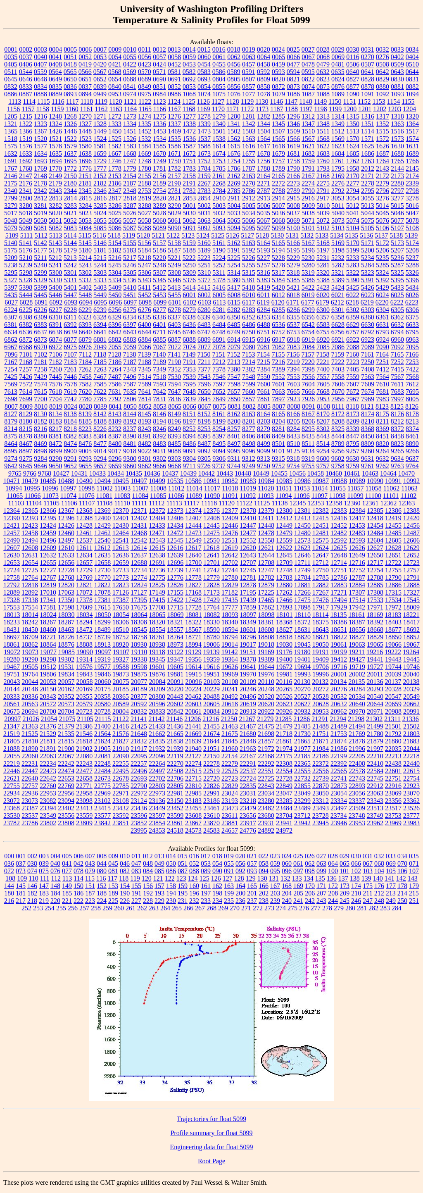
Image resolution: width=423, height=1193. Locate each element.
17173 (211, 592)
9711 (189, 465)
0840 (114, 86)
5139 (411, 235)
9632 (382, 458)
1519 (25, 138)
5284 (367, 265)
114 (78, 878)
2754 (159, 190)
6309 (40, 317)
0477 (293, 64)
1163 (115, 108)
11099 (355, 495)
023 (275, 856)
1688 (397, 153)
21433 (157, 726)
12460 (66, 532)
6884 (144, 339)
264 (165, 908)
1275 (159, 116)
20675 (11, 711)
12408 (211, 517)
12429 (102, 525)
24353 (157, 830)
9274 (10, 458)
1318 (397, 116)
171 (321, 885)
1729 (100, 160)
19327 (120, 659)
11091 (230, 495)
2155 (144, 175)
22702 (157, 778)
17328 (11, 599)
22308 (284, 763)
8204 (278, 421)
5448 (85, 294)
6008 (233, 294)
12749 (302, 570)
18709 (29, 637)
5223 (204, 257)
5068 (278, 220)
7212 (219, 361)
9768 (44, 473)
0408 (55, 64)
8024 (70, 406)
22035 (393, 748)
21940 (193, 748)
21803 (411, 733)
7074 (189, 346)
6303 (367, 309)
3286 (114, 205)
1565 (278, 138)
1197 (305, 108)
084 (148, 870)
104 (379, 870)
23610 (211, 815)
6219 (367, 302)
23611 (229, 815)
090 (217, 870)
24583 (211, 830)
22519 (211, 770)
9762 (382, 465)
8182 (40, 421)
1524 (100, 138)
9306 (219, 458)
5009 (308, 205)
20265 (284, 689)
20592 (139, 703)
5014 (382, 205)
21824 (102, 741)
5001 (189, 205)
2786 (248, 190)
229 (159, 900)
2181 (85, 183)
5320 (323, 272)
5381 (248, 279)
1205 (10, 116)
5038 (308, 213)
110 (33, 878)
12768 (66, 577)
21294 (338, 718)
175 (368, 885)
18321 (175, 622)
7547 (233, 376)
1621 (308, 146)
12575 (320, 540)
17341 (48, 599)
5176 (25, 250)
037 (21, 863)
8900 (70, 451)
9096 (248, 451)
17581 (48, 607)
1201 (364, 108)
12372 (157, 510)
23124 (139, 800)
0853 (189, 86)
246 (356, 900)
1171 (232, 108)
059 (275, 863)
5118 (114, 235)
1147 (291, 101)
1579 (70, 146)
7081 (263, 346)
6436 (189, 324)
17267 (320, 592)
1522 (70, 138)
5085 (100, 227)
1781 (159, 168)
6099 (159, 302)
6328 (100, 317)
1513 (352, 131)
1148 (305, 101)
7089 (367, 346)
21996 (357, 748)
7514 (144, 376)
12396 (66, 517)
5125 (217, 235)
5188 (189, 250)
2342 (40, 190)
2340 (10, 190)
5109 (12, 235)
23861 (175, 822)
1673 (204, 153)
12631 (29, 555)
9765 (14, 473)
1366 (25, 131)
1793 (323, 168)
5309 (189, 272)
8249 (174, 428)
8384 (100, 436)
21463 (229, 726)
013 (159, 856)
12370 (120, 510)
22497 (157, 770)
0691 (174, 79)
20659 (393, 703)
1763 (367, 160)
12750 (320, 570)
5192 (248, 250)
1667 (114, 153)
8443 (323, 436)
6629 (352, 324)
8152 (204, 413)
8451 (382, 436)
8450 (367, 436)
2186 (114, 183)
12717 (375, 562)
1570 (352, 138)
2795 (367, 190)
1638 (85, 153)
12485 (393, 532)
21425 (139, 726)
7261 (70, 369)
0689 (144, 79)
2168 (323, 175)
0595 (308, 71)
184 (55, 893)
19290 (29, 659)
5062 (189, 220)
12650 (375, 555)
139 (366, 878)
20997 (12, 718)
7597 (219, 384)
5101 (308, 227)
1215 (25, 116)
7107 (70, 354)
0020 (263, 49)
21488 (320, 726)
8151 (189, 413)
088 (194, 870)
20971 (375, 711)
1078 (263, 94)
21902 (84, 748)
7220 (308, 361)
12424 (48, 525)
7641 (144, 391)
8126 (411, 406)
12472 (175, 532)
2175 (10, 183)
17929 (338, 607)
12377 (229, 510)
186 (78, 893)
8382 (70, 436)
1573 (397, 138)
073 (21, 870)
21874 (338, 741)
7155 (278, 354)
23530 (11, 815)
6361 (382, 317)
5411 (144, 287)
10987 (320, 480)
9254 (323, 451)
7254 (10, 369)
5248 (159, 265)
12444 (193, 525)
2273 (293, 183)
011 (136, 856)
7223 (352, 361)
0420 (100, 64)
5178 (55, 250)
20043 (12, 681)
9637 (412, 458)
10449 (261, 473)
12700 (193, 562)
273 (269, 908)
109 (22, 878)
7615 (40, 391)
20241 (229, 689)
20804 (120, 711)
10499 (157, 480)
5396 (412, 279)
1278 (204, 116)
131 (274, 878)
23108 (120, 800)
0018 (233, 49)
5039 (323, 213)
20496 (248, 696)
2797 (397, 190)
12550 (211, 540)
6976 (85, 346)
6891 (219, 339)
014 (171, 856)
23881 (229, 822)
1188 (291, 108)
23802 (48, 822)
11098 (337, 495)
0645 (10, 79)
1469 (174, 131)
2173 (397, 175)
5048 (10, 220)
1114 (29, 101)
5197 (323, 250)
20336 (29, 696)
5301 (70, 272)
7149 (188, 354)
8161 (219, 413)
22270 (175, 763)
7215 (263, 361)
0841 (129, 86)
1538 (219, 138)
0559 (40, 71)
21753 (338, 733)
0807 (248, 79)
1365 (10, 131)
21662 (157, 733)
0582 (189, 71)
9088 (174, 451)
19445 (411, 659)
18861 (11, 644)
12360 (352, 503)
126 (216, 878)
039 (44, 863)
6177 (307, 302)
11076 (86, 495)
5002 (204, 205)
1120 (115, 101)
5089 (159, 227)
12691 (157, 562)
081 (113, 870)
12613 (120, 547)
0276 (382, 56)
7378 (219, 369)
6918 (293, 339)
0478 (308, 64)
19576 (84, 666)
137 (343, 878)
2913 (263, 198)
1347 (308, 123)
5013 (367, 205)
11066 (32, 495)
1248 (55, 116)
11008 (158, 488)
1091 (367, 94)
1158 (42, 108)
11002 (104, 488)
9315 (278, 458)
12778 (193, 577)
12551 (229, 540)
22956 (66, 793)
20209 (157, 689)
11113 (174, 503)
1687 (382, 153)
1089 (338, 94)
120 (147, 878)
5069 (293, 220)
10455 (279, 473)
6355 (293, 317)
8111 (338, 406)
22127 (193, 756)
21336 (410, 718)
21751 (320, 733)
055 (229, 863)
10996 (50, 488)
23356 (393, 800)
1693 (40, 160)
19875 (139, 674)
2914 (278, 198)
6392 (70, 324)
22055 (11, 756)
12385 (375, 510)
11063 (409, 488)
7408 (367, 369)
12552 (248, 540)
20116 (284, 681)
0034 (412, 49)
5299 (40, 272)
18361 (266, 622)
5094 (233, 227)
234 (217, 900)
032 (379, 856)
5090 (174, 227)
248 (379, 900)
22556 (320, 770)
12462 (102, 532)
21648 (139, 733)
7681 (382, 391)
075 (44, 870)
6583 (323, 324)
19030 (284, 644)
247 (368, 900)
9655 (85, 465)
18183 (393, 614)
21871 (320, 741)
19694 (302, 666)
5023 (85, 213)
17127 (139, 592)
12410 (248, 517)
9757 (323, 465)
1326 (70, 123)
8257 (233, 428)
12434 (175, 525)
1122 (144, 101)
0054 (114, 56)
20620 (266, 703)
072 (9, 870)
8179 (10, 421)
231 (183, 900)
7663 (278, 391)
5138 (396, 235)
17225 (266, 592)
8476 (85, 443)
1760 (323, 160)
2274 (308, 183)
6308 (25, 317)
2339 (412, 183)
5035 (263, 213)
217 (21, 900)
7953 (323, 398)
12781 (248, 577)
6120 (278, 302)
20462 (193, 696)
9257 (352, 451)
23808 (66, 822)
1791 (308, 168)
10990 (375, 480)
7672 (352, 391)
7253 (412, 361)
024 (287, 856)
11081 (104, 495)
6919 (308, 339)
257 (84, 908)
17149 (157, 592)
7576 (55, 384)
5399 (40, 287)
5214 (85, 257)
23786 (29, 822)
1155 (408, 101)
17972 (393, 607)
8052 (145, 406)
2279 (382, 183)
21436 (175, 726)
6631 (382, 324)
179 (414, 885)
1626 (382, 146)
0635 (338, 71)
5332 (85, 279)
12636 (120, 555)
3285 (100, 205)
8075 (219, 406)
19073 (30, 651)
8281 (278, 428)
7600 (263, 384)
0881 (397, 86)
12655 (48, 562)
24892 (266, 830)
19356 (193, 659)
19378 (248, 659)
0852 (174, 86)
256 (73, 908)
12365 (29, 510)
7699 (25, 398)
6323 (85, 317)
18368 (284, 622)
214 (402, 893)
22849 (284, 785)
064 (333, 863)
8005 (412, 398)
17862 (266, 607)
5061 (174, 220)
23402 (66, 808)
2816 (100, 198)
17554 (29, 607)
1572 (382, 138)
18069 (175, 614)
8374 (412, 428)
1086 (293, 94)
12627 (375, 547)
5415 (204, 287)
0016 (219, 49)
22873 (338, 785)
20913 (248, 711)
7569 (10, 384)
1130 (261, 101)
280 (350, 908)
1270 (85, 116)
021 (252, 856)
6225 (25, 309)
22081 (102, 756)
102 (356, 870)
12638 (157, 555)
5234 (367, 257)
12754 (375, 570)
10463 (370, 473)
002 (32, 856)
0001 (10, 49)
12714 (338, 562)
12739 (175, 570)
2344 (70, 190)
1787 (248, 168)
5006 (263, 205)
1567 (308, 138)
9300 (129, 458)
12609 (48, 547)
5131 (292, 235)
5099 (278, 227)
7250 (367, 361)
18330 (211, 622)
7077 (204, 346)
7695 (412, 391)
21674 (211, 733)
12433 (157, 525)
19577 (102, 666)
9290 (55, 458)
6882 (114, 339)
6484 (219, 324)
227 (136, 900)
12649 (357, 555)
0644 (412, 71)
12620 (248, 547)
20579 (84, 703)
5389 (338, 279)
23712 (302, 815)
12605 (393, 540)
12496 (48, 540)
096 (287, 870)
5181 (100, 250)
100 (333, 870)
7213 (233, 361)
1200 (349, 108)
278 (327, 908)
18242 (29, 622)
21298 (356, 718)
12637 (139, 555)
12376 (211, 510)
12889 (11, 592)
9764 (412, 465)
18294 (84, 622)
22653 (66, 778)
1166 (159, 108)
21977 (302, 748)
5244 (100, 265)
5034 (248, 213)
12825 (157, 584)
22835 (248, 785)
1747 (129, 160)
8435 (308, 436)
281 (362, 908)
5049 (25, 220)
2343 (55, 190)
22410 (375, 763)
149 (67, 885)
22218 (411, 756)
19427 (357, 659)
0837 (85, 86)
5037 (293, 213)
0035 (10, 56)
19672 (284, 666)
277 (316, 908)
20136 (374, 681)
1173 (262, 108)
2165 (278, 175)
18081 (193, 614)
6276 (144, 309)
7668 (323, 391)
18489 (102, 629)
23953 (357, 822)
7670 (338, 391)
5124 (202, 235)
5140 (10, 242)
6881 (100, 339)
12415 (320, 517)
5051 (55, 220)
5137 (381, 235)
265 (177, 908)
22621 (11, 778)
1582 (114, 146)
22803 (157, 785)
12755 (393, 570)
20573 (66, 703)
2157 (174, 175)
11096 (301, 495)
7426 (25, 376)
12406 (175, 517)
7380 (233, 369)
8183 (55, 421)
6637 (40, 332)
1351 (367, 123)
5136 (366, 235)
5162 (233, 242)
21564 (102, 733)
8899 (55, 451)
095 (275, 870)
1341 (233, 123)
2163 (248, 175)
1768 (25, 168)
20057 (66, 681)
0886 (10, 94)
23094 (66, 800)
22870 (320, 785)
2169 (338, 175)
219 (44, 900)
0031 (367, 49)
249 (391, 900)
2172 (382, 175)
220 (55, 900)
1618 (278, 146)
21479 (284, 726)
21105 (85, 718)
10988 (338, 480)
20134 (338, 681)
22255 (120, 763)
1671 (174, 153)
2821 (174, 198)
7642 (159, 391)
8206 (308, 421)
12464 (120, 532)
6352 (248, 317)
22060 (29, 756)
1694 (55, 160)
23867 (193, 822)
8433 (293, 436)
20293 (375, 689)
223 (90, 900)
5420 (278, 287)
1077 (248, 94)
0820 (278, 79)
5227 (263, 257)
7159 (337, 354)
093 (252, 870)
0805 (233, 79)
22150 (211, 756)
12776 (175, 577)
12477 (248, 532)
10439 (188, 473)
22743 (357, 778)
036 (9, 863)
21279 (265, 718)
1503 (248, 131)
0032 (382, 49)
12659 (120, 562)
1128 (232, 101)
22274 (193, 763)
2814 (70, 198)
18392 (375, 622)
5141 (25, 242)
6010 (248, 294)
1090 (352, 94)
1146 (276, 101)
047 (136, 863)
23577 (102, 815)
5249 (174, 265)
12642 (229, 555)
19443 (393, 659)
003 (44, 856)
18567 (193, 629)
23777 (411, 815)
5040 (338, 213)
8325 (338, 428)
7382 (248, 369)
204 (287, 893)
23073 (29, 800)
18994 (193, 644)
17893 (284, 607)
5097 (263, 227)
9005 (85, 451)
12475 (211, 532)
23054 (338, 793)
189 (113, 893)
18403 (393, 622)
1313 (323, 116)
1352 (382, 123)
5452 (144, 294)
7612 (412, 384)
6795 (412, 332)
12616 (175, 547)
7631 (114, 391)
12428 (84, 525)
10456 (297, 473)
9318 (293, 458)
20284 (357, 689)
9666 (159, 465)
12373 (175, 510)
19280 (11, 659)
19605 (175, 666)
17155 (175, 592)
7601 (278, 384)
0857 (248, 86)
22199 (338, 756)
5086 (114, 227)
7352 (174, 369)
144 (9, 885)
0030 (352, 49)
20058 (84, 681)
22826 (211, 785)
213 (391, 893)
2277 (352, 183)
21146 (174, 718)
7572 (25, 384)
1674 (219, 153)
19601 (157, 666)
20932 (302, 711)
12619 (229, 547)
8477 (100, 443)
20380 (157, 696)
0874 (308, 86)
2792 (338, 190)
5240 (40, 265)
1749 (159, 160)
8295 (308, 428)
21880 (393, 741)
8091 (308, 406)
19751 (11, 674)
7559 (352, 376)
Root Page (211, 1160)
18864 (48, 644)
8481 (129, 443)
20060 (103, 681)
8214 (10, 428)
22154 (229, 756)
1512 (338, 131)
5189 (204, 250)
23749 (375, 815)
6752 (278, 332)
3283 (70, 205)
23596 (139, 815)
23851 (120, 822)
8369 (382, 428)
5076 (382, 220)
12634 (84, 555)
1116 (58, 101)
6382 (25, 324)
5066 (248, 220)
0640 (352, 71)
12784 (302, 577)
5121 (158, 235)
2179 (55, 183)
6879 (85, 339)
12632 (48, 555)
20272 (320, 689)
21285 (283, 718)
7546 (219, 376)
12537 (84, 540)
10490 (84, 480)
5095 (248, 227)
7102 (41, 354)
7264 (114, 369)
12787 (357, 577)
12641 (211, 555)
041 (67, 863)
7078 (219, 346)
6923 (367, 339)
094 (264, 870)
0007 (100, 49)
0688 (129, 79)
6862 (10, 339)
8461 (412, 436)
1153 (378, 101)
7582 (85, 384)
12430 (120, 525)
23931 (266, 822)
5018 (25, 213)
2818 (129, 198)
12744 (229, 570)
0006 (85, 49)
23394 (48, 808)
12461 (84, 532)
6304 (382, 309)
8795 (352, 443)
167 (275, 885)
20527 (302, 696)
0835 (55, 86)
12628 (393, 547)
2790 (308, 190)
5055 (100, 220)
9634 (397, 458)
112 (55, 878)
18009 (411, 607)
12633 (66, 555)
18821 (320, 637)
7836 (174, 398)
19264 (411, 651)
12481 (320, 532)
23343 (375, 800)
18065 (157, 614)
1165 (144, 108)
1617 (263, 146)
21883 (411, 741)
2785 (233, 190)
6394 (100, 324)
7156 (292, 354)
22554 (284, 770)
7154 (263, 354)
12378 (248, 510)
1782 (174, 168)
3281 (40, 205)
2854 (204, 198)
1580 (85, 146)
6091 (41, 302)
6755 (323, 332)
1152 (364, 101)
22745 (375, 778)
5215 (100, 257)
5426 (367, 287)
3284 (85, 205)
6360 (367, 317)
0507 (367, 64)
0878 (367, 86)
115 (90, 878)
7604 (308, 384)
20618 (229, 703)
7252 (397, 361)
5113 (55, 235)
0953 (114, 94)
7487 (114, 376)
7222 (338, 361)
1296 (293, 116)
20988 (393, 711)
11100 (373, 495)
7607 (352, 384)
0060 (204, 56)
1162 (101, 108)
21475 (266, 726)
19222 (393, 651)
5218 (144, 257)
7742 (70, 398)
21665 (175, 733)
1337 (174, 123)
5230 (308, 257)
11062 (391, 488)
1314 (338, 116)
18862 (29, 644)
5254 (233, 265)
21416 (120, 726)
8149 (174, 413)
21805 (11, 741)
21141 (139, 718)
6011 (263, 294)
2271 (263, 183)
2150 (70, 175)
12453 (357, 525)
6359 (352, 317)
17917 (320, 607)
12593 (357, 540)
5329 (40, 279)
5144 (70, 242)
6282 (233, 309)
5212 (55, 257)
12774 (139, 577)
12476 (229, 532)
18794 (229, 637)
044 (102, 863)
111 (45, 878)
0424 (159, 64)
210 (356, 893)
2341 (25, 190)
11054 (319, 488)
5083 (70, 227)
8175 (382, 413)
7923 (293, 398)
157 (159, 885)
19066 (393, 644)
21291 (319, 718)
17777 (229, 607)
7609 (367, 384)
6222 (397, 302)
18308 (139, 622)
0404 (412, 56)
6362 (397, 317)
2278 (367, 183)
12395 (48, 517)
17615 (102, 607)
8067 (204, 406)
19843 (84, 674)
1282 (263, 116)
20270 (302, 689)
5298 (25, 272)
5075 (367, 220)
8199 (219, 421)
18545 (139, 629)
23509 (357, 808)
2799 (10, 198)
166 (264, 885)
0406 (25, 64)
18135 (338, 614)
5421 (293, 287)
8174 (367, 413)
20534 (357, 696)
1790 (293, 168)
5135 (351, 235)
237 (252, 900)
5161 (219, 242)
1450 (114, 131)
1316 (367, 116)
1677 (248, 153)
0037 (25, 56)
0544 (25, 71)
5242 (70, 265)
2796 (382, 190)
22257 (139, 763)
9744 (233, 465)
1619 (293, 146)
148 (55, 885)
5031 (204, 213)
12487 (411, 532)
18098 (266, 614)
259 (107, 908)
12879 (266, 584)
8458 (397, 436)
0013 (174, 49)
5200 (367, 250)
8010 (41, 406)
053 (206, 863)
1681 (293, 153)
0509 (397, 64)
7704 (55, 398)
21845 (229, 741)
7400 (323, 369)
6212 (337, 302)
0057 (159, 56)
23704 (284, 815)
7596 (204, 384)
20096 (193, 681)
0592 (263, 71)
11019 (248, 488)
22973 (157, 793)
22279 (229, 763)
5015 (397, 205)
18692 (411, 629)
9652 (70, 465)
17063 (66, 592)
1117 (72, 101)
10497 (139, 480)
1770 (55, 168)
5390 (352, 279)
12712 (320, 562)
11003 (122, 488)
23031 (248, 793)
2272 (278, 183)
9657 (100, 465)
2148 (40, 175)
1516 (397, 131)
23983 (411, 822)
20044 (30, 681)
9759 (352, 465)
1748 (144, 160)
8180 (25, 421)
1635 (55, 153)
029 (344, 856)
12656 (66, 562)
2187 (129, 183)
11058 (373, 488)
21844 (211, 741)
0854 (204, 86)
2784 (219, 190)
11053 (302, 488)
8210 (367, 421)
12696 (175, 562)
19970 (248, 674)
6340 (219, 317)
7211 (203, 361)
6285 (278, 309)
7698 (10, 398)
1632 (10, 153)
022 (264, 856)
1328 (100, 123)
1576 (25, 146)
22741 (338, 778)
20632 (338, 703)
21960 (229, 748)
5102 (323, 227)
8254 (219, 428)
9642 (10, 465)
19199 (338, 651)
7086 (338, 346)
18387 (357, 622)
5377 (204, 279)
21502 (411, 726)
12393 (29, 517)
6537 (293, 324)
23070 (411, 793)
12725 (29, 570)
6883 (129, 339)
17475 (302, 599)
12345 (297, 503)
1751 (189, 160)
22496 (139, 770)
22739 (320, 778)
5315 (248, 272)
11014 (194, 488)
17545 (411, 599)
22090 (120, 756)
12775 (157, 577)
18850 (393, 637)
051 (183, 863)
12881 (302, 584)
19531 (66, 666)
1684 (338, 153)
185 (67, 893)
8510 (293, 443)
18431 (11, 629)
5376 (189, 279)
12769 (84, 577)
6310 (55, 317)
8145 (144, 413)
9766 (29, 473)
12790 (393, 577)
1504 (263, 131)
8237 (129, 428)
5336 (129, 279)
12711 (302, 562)
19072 (12, 651)
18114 (320, 614)
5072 (323, 220)
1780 (144, 168)
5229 (293, 257)
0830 (397, 79)
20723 (84, 711)
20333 (11, 696)
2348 (129, 190)
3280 (25, 205)
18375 (320, 622)
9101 (278, 451)
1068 (189, 94)
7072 (174, 346)
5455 (174, 294)
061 (298, 863)
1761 (338, 160)
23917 (248, 822)
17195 (248, 592)
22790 (139, 785)
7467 (100, 376)
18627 (284, 629)
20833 (157, 711)
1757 (278, 160)
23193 (229, 800)
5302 (85, 272)
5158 (174, 242)
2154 (129, 175)
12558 (266, 540)
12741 (193, 570)
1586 (174, 146)
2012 (367, 168)
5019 (40, 213)
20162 (66, 689)
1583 (129, 146)
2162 (233, 175)
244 (333, 900)
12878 (248, 584)
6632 (397, 324)
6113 (219, 302)
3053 (338, 198)
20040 (411, 674)
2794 (352, 190)
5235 (382, 257)
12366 (48, 510)
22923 (411, 785)
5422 (308, 287)
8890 (412, 443)
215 (414, 893)
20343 (48, 696)
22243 (84, 763)
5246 (129, 265)
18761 (157, 637)
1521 (55, 138)
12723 (411, 562)
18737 (84, 637)
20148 (29, 689)
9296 (114, 458)
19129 (193, 651)
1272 (114, 116)
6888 (189, 339)
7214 (248, 361)
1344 (263, 123)
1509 (293, 131)
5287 (397, 265)
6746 (189, 332)
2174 (412, 175)
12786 (338, 577)
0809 (263, 79)
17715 (175, 607)
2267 (204, 183)
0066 (293, 56)
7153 (248, 354)
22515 (193, 770)
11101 (391, 495)
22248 (102, 763)
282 (373, 908)
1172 (247, 108)
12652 (411, 555)
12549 (193, 540)
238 (264, 900)
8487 (204, 443)
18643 (320, 629)
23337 (357, 800)
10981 (211, 480)
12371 (139, 510)
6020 (323, 294)
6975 (70, 346)
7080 (248, 346)
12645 (284, 555)
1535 (174, 138)
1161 (86, 108)
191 (136, 893)
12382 (320, 510)
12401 (120, 517)
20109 (248, 681)
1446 (70, 131)
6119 (263, 302)
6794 (397, 332)
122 (170, 878)
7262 (85, 369)
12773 (120, 577)
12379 (266, 510)
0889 (55, 94)
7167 (10, 361)
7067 (159, 346)
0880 (382, 86)
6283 (248, 309)
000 (9, 856)
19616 (211, 666)
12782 (266, 577)
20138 (411, 681)
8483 (159, 443)
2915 (293, 198)
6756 (338, 332)
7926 (308, 398)
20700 (48, 711)
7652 (219, 391)
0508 (382, 64)
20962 (338, 711)
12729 (84, 570)
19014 (229, 644)
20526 (284, 696)
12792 (11, 584)
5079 (10, 227)
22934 (11, 793)
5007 (278, 205)
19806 (48, 674)
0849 (144, 86)
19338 (139, 659)
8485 (174, 443)
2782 (189, 190)
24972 (284, 830)
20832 (139, 711)
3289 (159, 205)
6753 (293, 332)
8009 (26, 406)
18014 (30, 614)
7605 (323, 384)
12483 (357, 532)
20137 (393, 681)
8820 (382, 443)
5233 (352, 257)
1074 (204, 94)
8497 (233, 443)
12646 (302, 555)
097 (298, 870)
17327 (411, 592)
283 (385, 908)
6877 (70, 339)
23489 (302, 808)
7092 (397, 346)
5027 (144, 213)
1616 (248, 146)
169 (298, 885)
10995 (32, 488)
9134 (308, 451)
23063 (375, 793)
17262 (284, 592)
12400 (102, 517)
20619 (248, 703)
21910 (120, 748)
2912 (248, 198)
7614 (25, 391)
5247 (144, 265)
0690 (159, 79)
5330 (55, 279)
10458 (315, 473)
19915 (193, 674)
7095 (412, 346)
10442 (206, 473)
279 (339, 908)
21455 (211, 726)
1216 (40, 116)
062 (310, 863)
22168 (266, 756)
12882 (320, 584)
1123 (159, 101)
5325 (397, 272)
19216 (374, 651)
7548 (248, 376)
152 (102, 885)
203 (275, 893)
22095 (139, 756)
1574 (412, 138)
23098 (84, 800)
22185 (302, 756)
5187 (174, 250)
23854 (157, 822)
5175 (10, 250)
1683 (323, 153)
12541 (120, 540)
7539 (189, 376)
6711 (159, 332)
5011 (337, 205)
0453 (189, 64)
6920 (323, 339)
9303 (174, 458)
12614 (139, 547)
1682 (308, 153)
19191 (320, 651)
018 (217, 856)
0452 (174, 64)
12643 (248, 555)
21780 (375, 733)
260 (119, 908)
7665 (293, 391)
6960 (397, 339)
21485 (302, 726)
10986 (302, 480)
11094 (284, 495)
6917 (278, 339)
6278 (174, 309)
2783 (204, 190)
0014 (189, 49)
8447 (352, 436)
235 (229, 900)
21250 (229, 718)
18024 (48, 614)
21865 (302, 741)
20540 (375, 696)
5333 (100, 279)
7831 (159, 398)
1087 (308, 94)
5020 (55, 213)
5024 (100, 213)
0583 (204, 71)
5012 (352, 205)
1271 (100, 116)
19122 (175, 651)
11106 (69, 503)
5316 (263, 272)
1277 (189, 116)
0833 (25, 86)
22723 (229, 778)
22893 (357, 785)
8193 (144, 421)
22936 (29, 793)
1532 (144, 138)
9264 (382, 451)
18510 (120, 629)
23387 (29, 808)
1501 (219, 131)
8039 (100, 406)
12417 (357, 517)
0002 (25, 49)
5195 (293, 250)
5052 (70, 220)
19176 (284, 651)
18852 (411, 637)
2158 (189, 175)
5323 (367, 272)
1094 (412, 94)
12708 (266, 562)
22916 (393, 785)
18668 (375, 629)
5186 (159, 250)
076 (55, 870)
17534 (393, 599)
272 (258, 908)
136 (332, 878)
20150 (48, 689)
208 (333, 893)
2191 (189, 183)
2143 (382, 168)
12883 (338, 584)
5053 (85, 220)
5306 (144, 272)
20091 (175, 681)
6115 (234, 302)
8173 (352, 413)
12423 (29, 525)
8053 (159, 406)
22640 (29, 778)
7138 (129, 354)
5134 (336, 235)
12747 (266, 570)
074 (32, 870)
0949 (100, 94)
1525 (114, 138)
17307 (357, 592)
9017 (114, 451)
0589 (233, 71)
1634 (40, 153)
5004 (233, 205)
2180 (70, 183)
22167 (248, 756)
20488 (211, 696)
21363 (29, 726)
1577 (40, 146)
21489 (338, 726)
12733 (120, 570)
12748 (284, 570)
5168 (323, 242)
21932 (157, 748)
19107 (121, 651)
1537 (204, 138)
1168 (189, 108)
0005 (70, 49)
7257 (25, 369)
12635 (102, 555)
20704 (66, 711)
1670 (159, 153)
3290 (174, 205)
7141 (174, 354)
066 (356, 863)
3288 (144, 205)
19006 (211, 644)
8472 (55, 443)
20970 (357, 711)
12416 (338, 517)
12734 (139, 570)
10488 (66, 480)
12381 (302, 510)
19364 (229, 659)
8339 (352, 428)
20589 (120, 703)
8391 (144, 436)
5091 (189, 227)
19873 (120, 674)
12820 (66, 584)
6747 (204, 332)
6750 (248, 332)
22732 (302, 778)
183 (44, 893)
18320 (157, 622)
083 (136, 870)
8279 (263, 428)
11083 (122, 495)
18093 (230, 614)
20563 (29, 703)
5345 (159, 279)
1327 (85, 123)
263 (154, 908)
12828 (211, 584)
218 (32, 900)
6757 (352, 332)
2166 (293, 175)
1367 (40, 131)
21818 (84, 741)
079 (90, 870)
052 (194, 863)
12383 (338, 510)
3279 (10, 205)
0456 (233, 64)
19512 (48, 666)
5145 (85, 242)
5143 (55, 242)
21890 (29, 748)
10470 (406, 473)
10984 (266, 480)
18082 (212, 614)
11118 (209, 503)
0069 (338, 56)
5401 (70, 287)
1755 (248, 160)
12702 (229, 562)
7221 (323, 361)
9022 (144, 451)
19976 (266, 674)
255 (61, 908)
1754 (233, 160)
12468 (139, 532)
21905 (102, 748)
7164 (382, 354)
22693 (139, 778)
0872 (278, 86)
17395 (139, 599)
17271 (338, 592)
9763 (397, 465)
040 (55, 863)
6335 (144, 317)
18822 (338, 637)
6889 (204, 339)
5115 (84, 235)
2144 (397, 168)
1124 (174, 101)
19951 (211, 674)
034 (402, 856)
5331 (70, 279)
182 (32, 893)
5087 (129, 227)
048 (148, 863)
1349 (338, 123)
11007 (140, 488)
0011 (144, 49)
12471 (157, 532)
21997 (375, 748)
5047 (412, 213)
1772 (70, 168)
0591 (248, 71)
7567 (397, 376)
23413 (84, 808)
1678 (263, 153)
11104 (34, 503)
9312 (248, 458)
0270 (367, 56)
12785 (320, 577)
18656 (357, 629)
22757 (29, 785)
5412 (159, 287)
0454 (204, 64)
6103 (204, 302)
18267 (48, 622)
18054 (121, 614)
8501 (278, 443)
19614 (193, 666)
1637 (70, 153)
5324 (382, 272)
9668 (174, 465)
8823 (397, 443)
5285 (382, 265)
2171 (367, 175)
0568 (114, 71)
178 (402, 885)
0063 (248, 56)
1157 (27, 108)
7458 (85, 376)
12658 (102, 562)
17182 (229, 592)
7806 (129, 398)
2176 (25, 183)
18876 (66, 644)
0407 (40, 64)
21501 (393, 726)
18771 (193, 637)
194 (171, 893)
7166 (411, 354)
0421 (114, 64)
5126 (232, 235)
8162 (233, 413)
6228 (70, 309)
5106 (382, 227)
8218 (70, 428)
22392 (338, 763)
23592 (120, 815)
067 (368, 863)
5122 (173, 235)
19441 (375, 659)
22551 (266, 770)
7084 (308, 346)
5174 (412, 242)
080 (102, 870)
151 (90, 885)
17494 (338, 599)
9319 (308, 458)
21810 (29, 741)
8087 (278, 406)
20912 (229, 711)
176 (379, 885)
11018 (230, 488)
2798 (412, 190)
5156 (144, 242)
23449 (157, 808)
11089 (194, 495)
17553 (11, 607)
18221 (411, 614)
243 (321, 900)
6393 (85, 324)
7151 (218, 354)
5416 (219, 287)
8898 (40, 451)
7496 (129, 376)
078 (78, 870)
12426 (66, 525)
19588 (120, 666)
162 (217, 885)
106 (402, 870)
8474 (70, 443)
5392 (382, 279)
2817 (114, 198)
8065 (174, 406)
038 (32, 863)
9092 (204, 451)
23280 (266, 800)
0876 (338, 86)
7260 (55, 369)
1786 (233, 168)
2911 (233, 198)
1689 (412, 153)
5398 (25, 287)
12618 (211, 547)
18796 (248, 637)
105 (391, 870)
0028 (323, 49)
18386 (338, 622)
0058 (174, 56)
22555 (302, 770)
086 (171, 870)
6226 (40, 309)
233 (206, 900)
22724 (248, 778)
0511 (10, 71)
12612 (102, 547)
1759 (308, 160)
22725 (266, 778)
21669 (193, 733)
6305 (397, 309)
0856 (233, 86)
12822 (102, 584)
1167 (174, 108)
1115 (43, 101)
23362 (411, 800)
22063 (48, 756)
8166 (293, 413)
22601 (393, 770)
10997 (68, 488)
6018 (293, 294)
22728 (284, 778)
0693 (204, 79)
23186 (211, 800)
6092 (55, 302)
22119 (175, 756)
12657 (84, 562)
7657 (233, 391)
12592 (338, 540)
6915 (248, 339)
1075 (219, 94)
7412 (382, 369)
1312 (308, 116)
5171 (367, 242)
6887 (174, 339)
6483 (204, 324)
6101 (174, 302)
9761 (367, 465)
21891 (48, 748)
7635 (129, 391)
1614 (219, 146)
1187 (276, 108)
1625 (367, 146)
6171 (292, 302)
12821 (84, 584)
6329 (114, 317)
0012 (159, 49)
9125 (293, 451)
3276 (382, 198)
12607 (11, 547)
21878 (357, 741)
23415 (102, 808)
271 (246, 908)
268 (211, 908)
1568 (323, 138)
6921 (338, 339)
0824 (338, 79)
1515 (382, 131)
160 (194, 885)
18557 (175, 629)
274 (281, 908)
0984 (159, 94)
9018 (129, 451)
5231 (323, 257)
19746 (411, 666)
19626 (229, 666)
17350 (66, 599)
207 (321, 893)
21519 (11, 733)
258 (96, 908)
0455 (219, 64)
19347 (175, 659)
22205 (357, 756)
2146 (10, 175)
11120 (227, 503)
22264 (157, 763)
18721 (48, 637)
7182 (55, 361)
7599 (248, 384)
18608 (266, 629)
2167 (308, 175)
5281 (323, 265)
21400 (102, 726)
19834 (66, 674)
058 (264, 863)
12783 (284, 577)
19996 (320, 674)
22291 (248, 763)
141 (389, 878)
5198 (338, 250)
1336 (159, 123)
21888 (11, 748)
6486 (248, 324)
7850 (233, 398)
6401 (159, 324)
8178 (412, 413)
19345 (157, 659)
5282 (338, 265)
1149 (320, 101)
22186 (320, 756)
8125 (397, 406)
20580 (102, 703)
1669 (144, 153)
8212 (397, 421)
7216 (278, 361)
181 (21, 893)
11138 (280, 503)
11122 (244, 503)
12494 (29, 540)
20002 (357, 674)
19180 (302, 651)
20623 (284, 703)
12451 (320, 525)
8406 (248, 436)
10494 (102, 480)
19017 (248, 644)
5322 (352, 272)
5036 (278, 213)
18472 (84, 629)
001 (21, 856)
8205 (293, 421)
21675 (229, 733)
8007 (11, 406)
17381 (102, 599)
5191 (233, 250)
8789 (338, 443)
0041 (55, 56)
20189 (139, 689)
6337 (174, 317)
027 (321, 856)
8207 (323, 421)
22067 (66, 756)
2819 (144, 198)
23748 (357, 815)
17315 (393, 592)
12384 (357, 510)
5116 (99, 235)
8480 (114, 443)
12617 (193, 547)
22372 (320, 763)
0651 (85, 79)
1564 (263, 138)
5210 (25, 257)
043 (90, 863)
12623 (302, 547)
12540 (102, 540)
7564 (382, 376)
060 (287, 863)
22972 (139, 793)
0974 (129, 94)
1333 (114, 123)
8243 (144, 428)
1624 (352, 146)
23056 (357, 793)
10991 (393, 480)
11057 (355, 488)
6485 (233, 324)
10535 (175, 480)
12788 (375, 577)
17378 (84, 599)
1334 (129, 123)
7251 (382, 361)
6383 (40, 324)
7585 (100, 384)
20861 (193, 711)
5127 (247, 235)
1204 (409, 108)
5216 (114, 257)
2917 (323, 198)
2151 (85, 175)
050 (171, 863)
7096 (11, 354)
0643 (397, 71)
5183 (129, 250)
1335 (144, 123)
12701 (211, 562)
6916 (263, 339)
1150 (334, 101)
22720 (211, 778)
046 (125, 863)
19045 (302, 644)
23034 (266, 793)
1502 (233, 131)
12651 (393, 555)
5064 (219, 220)
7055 (114, 346)
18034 (84, 614)
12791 (411, 577)
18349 (248, 622)
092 (240, 870)
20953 (320, 711)
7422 (412, 369)
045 (113, 863)
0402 (397, 56)
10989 (357, 480)
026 (310, 856)
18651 (338, 629)
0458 (263, 64)
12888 (411, 584)
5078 (412, 220)
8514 (323, 443)
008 (102, 856)
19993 (302, 674)
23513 (375, 808)
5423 (323, 287)
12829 (229, 584)
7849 (219, 398)
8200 (233, 421)
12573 (302, 540)
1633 (25, 153)
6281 (219, 309)
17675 (139, 607)
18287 (66, 622)
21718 (284, 733)
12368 (84, 510)
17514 (357, 599)
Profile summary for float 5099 (211, 1132)
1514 (367, 131)
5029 (174, 213)
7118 (99, 354)
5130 (277, 235)
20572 (48, 703)
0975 (144, 94)
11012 (176, 488)
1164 (130, 108)
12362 (388, 503)
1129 (247, 101)
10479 (29, 480)
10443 (224, 473)
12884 (357, 584)
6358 (338, 317)
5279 (293, 265)
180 (9, 893)
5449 (100, 294)
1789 (278, 168)
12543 (157, 540)
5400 (55, 287)
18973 (175, 644)
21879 (375, 741)
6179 (322, 302)
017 (206, 856)
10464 (388, 473)
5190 (219, 250)
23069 (393, 793)
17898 (302, 607)
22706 (175, 778)
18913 (102, 644)
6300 (323, 309)
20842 (175, 711)
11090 (212, 495)
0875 (323, 86)
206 (310, 893)
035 (414, 856)
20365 (120, 696)
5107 (397, 227)
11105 (51, 503)
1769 (40, 168)
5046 (397, 213)
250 (402, 900)
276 (304, 908)
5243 (85, 265)
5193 (263, 250)
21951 (211, 748)
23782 (11, 822)
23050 (320, 793)
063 (321, 863)
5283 (352, 265)
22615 (411, 770)
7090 (382, 346)
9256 (338, 451)
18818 (284, 637)
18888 (84, 644)
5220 (159, 257)
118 (123, 878)
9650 (55, 465)
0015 (204, 49)
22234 (48, 763)
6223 (411, 302)
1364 (412, 123)
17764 (211, 607)
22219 (11, 763)
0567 (100, 71)
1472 (189, 131)
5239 (25, 265)
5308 (174, 272)
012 (148, 856)
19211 (357, 651)
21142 (156, 718)
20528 (320, 696)
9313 (263, 458)
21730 (302, 733)
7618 (55, 391)
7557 (323, 376)
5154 (114, 242)
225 (113, 900)
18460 (48, 629)
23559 (84, 815)
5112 (40, 235)
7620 (85, 391)
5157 (159, 242)
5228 (278, 257)
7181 (40, 361)
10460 (334, 473)
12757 (411, 570)
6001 (189, 294)
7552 (278, 376)
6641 (100, 332)
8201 (248, 421)
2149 (55, 175)
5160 (204, 242)
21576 (120, 733)
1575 (10, 146)
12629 (411, 547)
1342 (248, 123)
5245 (114, 265)
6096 (115, 302)
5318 (293, 272)
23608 (193, 815)
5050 (40, 220)
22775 (102, 785)
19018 (266, 644)
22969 (102, 793)
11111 (139, 503)
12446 (229, 525)
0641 (367, 71)
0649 (55, 79)
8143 (114, 413)
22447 (29, 770)
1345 (278, 123)
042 (78, 863)
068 (379, 863)
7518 (159, 376)
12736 (157, 570)
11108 (105, 503)
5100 (293, 227)
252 (26, 908)
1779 (129, 168)
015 (183, 856)
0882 (412, 86)
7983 (382, 398)
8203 (263, 421)
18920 (120, 644)
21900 (66, 748)
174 (356, 885)
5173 (397, 242)
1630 (397, 146)
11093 (265, 495)
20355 (84, 696)
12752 (357, 570)
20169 (84, 689)
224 (102, 900)
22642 (48, 778)
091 (229, 870)
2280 (397, 183)
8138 (70, 413)
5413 (174, 287)
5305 (129, 272)
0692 (189, 79)
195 (183, 893)
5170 (352, 242)
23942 (302, 822)
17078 (102, 592)
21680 (248, 733)
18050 (103, 614)
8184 (70, 421)
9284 (40, 458)
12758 (11, 577)
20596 (157, 703)
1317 (382, 116)
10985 (284, 480)
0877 (352, 86)
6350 (233, 317)
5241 (55, 265)
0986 (174, 94)
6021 (338, 294)
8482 (144, 443)
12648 (338, 555)
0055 (129, 56)
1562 (233, 138)
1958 (352, 168)
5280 (308, 265)
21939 (175, 748)
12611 (84, 547)
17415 (157, 599)
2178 (40, 183)
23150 (175, 800)
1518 (10, 138)
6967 (10, 346)
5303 (100, 272)
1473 (204, 131)
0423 (144, 64)
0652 (100, 79)
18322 (193, 622)
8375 (10, 436)
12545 (175, 540)
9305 (204, 458)
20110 (266, 681)
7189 (159, 361)
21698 (266, 733)
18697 (11, 637)
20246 (248, 689)
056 (240, 863)
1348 (323, 123)
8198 (204, 421)
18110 (303, 614)
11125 (262, 503)
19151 (248, 651)
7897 (278, 398)
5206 (382, 250)
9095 (233, 451)
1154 (393, 101)
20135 (356, 681)
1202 (379, 108)
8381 (55, 436)
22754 (411, 778)
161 (206, 885)
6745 (174, 332)
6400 (144, 324)
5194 (278, 250)
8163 (248, 413)
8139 (85, 413)
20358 (102, 696)
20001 (338, 674)
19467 (11, 666)
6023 (367, 294)
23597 (157, 815)
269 (223, 908)
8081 (234, 406)
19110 (139, 651)
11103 (16, 503)
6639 (70, 332)
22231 (29, 763)
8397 (219, 436)
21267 (247, 718)
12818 (29, 584)
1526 (129, 138)
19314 (84, 659)
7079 (233, 346)
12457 (11, 532)
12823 (120, 584)
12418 (375, 517)
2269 (233, 183)
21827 (120, 741)
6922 (352, 339)
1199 (335, 108)
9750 (263, 465)
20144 (11, 689)
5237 (412, 257)
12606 (411, 540)
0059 (189, 56)
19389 (266, 659)
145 (21, 885)
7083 (293, 346)
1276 (174, 116)
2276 (338, 183)
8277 (248, 428)
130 (262, 878)
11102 (408, 495)
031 (368, 856)
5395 (397, 279)
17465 (266, 599)
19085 (66, 651)
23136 (157, 800)
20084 (157, 681)
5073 (338, 220)
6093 (70, 302)
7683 (397, 391)
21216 (210, 718)
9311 (233, 458)
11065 (15, 495)
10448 (243, 473)
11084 (140, 495)
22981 (175, 793)
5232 (338, 257)
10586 (193, 480)
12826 (175, 584)
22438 (393, 763)
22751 (393, 778)
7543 (204, 376)
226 (125, 900)
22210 (375, 756)
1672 (189, 153)
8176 (397, 413)
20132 (320, 681)
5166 (293, 242)
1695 (70, 160)
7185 (100, 361)
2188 (144, 183)
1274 (144, 116)
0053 (100, 56)
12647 (320, 555)
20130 (302, 681)
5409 (114, 287)
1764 (382, 160)
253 (38, 908)
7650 (204, 391)
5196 (308, 250)
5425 (352, 287)
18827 (357, 637)
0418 (70, 64)
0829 (382, 79)
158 (171, 885)
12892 (29, 592)
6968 (25, 346)
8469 (40, 443)
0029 (338, 49)
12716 (357, 562)
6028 (26, 302)
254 (50, 908)
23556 (66, 815)
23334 (338, 800)
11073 (51, 495)
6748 (219, 332)
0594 (293, 71)
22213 (393, 756)
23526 (411, 808)
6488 (263, 324)
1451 (129, 131)
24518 (175, 830)
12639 (175, 555)
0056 (144, 56)
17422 (175, 599)
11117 (192, 503)
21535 (66, 733)
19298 (48, 659)
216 (9, 900)
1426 (55, 131)
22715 (193, 778)
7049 (100, 346)
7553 (293, 376)
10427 (61, 473)
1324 (55, 123)
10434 (115, 473)
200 (240, 893)
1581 (100, 146)
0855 (219, 86)
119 (135, 878)
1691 (10, 160)
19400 (284, 659)
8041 (115, 406)
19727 (375, 666)
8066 (189, 406)
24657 (229, 830)
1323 (40, 123)
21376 (48, 726)
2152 (100, 175)
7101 (26, 354)
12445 (211, 525)
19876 (157, 674)
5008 (293, 205)
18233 (11, 622)
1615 (233, 146)
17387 (120, 599)
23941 (284, 822)
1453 (159, 131)
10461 (352, 473)
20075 (121, 681)
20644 (375, 703)
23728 (320, 815)
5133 (321, 235)
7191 (189, 361)
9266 (412, 451)
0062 (233, 56)
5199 (352, 250)
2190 (174, 183)
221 (67, 900)
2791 (323, 190)
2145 (412, 168)
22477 (84, 770)
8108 (323, 406)
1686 (367, 153)
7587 (129, 384)
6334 (129, 317)
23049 (302, 793)
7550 (263, 376)
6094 (85, 302)
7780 (85, 398)
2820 (159, 198)
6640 (85, 332)
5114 (70, 235)
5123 (188, 235)
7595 (189, 384)
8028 (85, 406)
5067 (263, 220)
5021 (70, 213)
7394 (293, 369)
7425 (10, 376)
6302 (352, 309)
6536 (278, 324)
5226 (248, 257)
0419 (85, 64)
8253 (204, 428)
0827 (352, 79)
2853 (189, 198)
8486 (189, 443)
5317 (278, 272)
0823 (323, 79)
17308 (375, 592)
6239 (100, 309)
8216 (40, 428)
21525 (29, 733)
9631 (367, 458)
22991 (211, 793)
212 (379, 893)
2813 (55, 198)
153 (113, 885)
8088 (293, 406)
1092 (382, 94)
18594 (229, 629)
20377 (139, 696)
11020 (266, 488)
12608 (29, 547)
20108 (230, 681)
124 (193, 878)
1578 (55, 146)
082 (125, 870)
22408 (357, 763)
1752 (204, 160)
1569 (338, 138)
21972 (266, 748)
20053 (48, 681)
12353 (315, 503)
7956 (338, 398)
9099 (263, 451)
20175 (102, 689)
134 (309, 878)
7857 (248, 398)
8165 (278, 413)
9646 (40, 465)
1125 (188, 101)
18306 (120, 622)
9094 (219, 451)
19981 (284, 674)
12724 (11, 570)
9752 (278, 465)
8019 (55, 406)
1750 (174, 160)
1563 (248, 138)
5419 (263, 287)
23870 (211, 822)
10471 (11, 480)
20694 (29, 711)
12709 (284, 562)
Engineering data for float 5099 (211, 1146)
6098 (145, 302)
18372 (302, 622)
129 (251, 878)
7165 (397, 354)
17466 (284, 599)
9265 (397, 451)
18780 (211, 637)
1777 (100, 168)
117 (112, 878)
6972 (55, 346)
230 (171, 900)
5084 (85, 227)
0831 (412, 79)
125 (204, 878)
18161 (356, 614)
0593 (278, 71)
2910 (219, 198)
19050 (320, 644)
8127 (10, 413)
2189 (159, 183)
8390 (129, 436)
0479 (323, 64)
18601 (248, 629)
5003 (219, 205)
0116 (352, 56)
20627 (302, 703)
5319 (308, 272)
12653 (11, 562)
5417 (233, 287)
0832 (10, 86)
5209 (10, 257)
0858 (263, 86)
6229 (85, 309)
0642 (382, 71)
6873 (40, 339)
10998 (86, 488)
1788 (263, 168)
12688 (139, 562)
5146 (100, 242)
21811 (48, 741)
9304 (189, 458)
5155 (129, 242)
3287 (129, 205)
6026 (412, 294)
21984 (320, 748)
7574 (40, 384)
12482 (338, 532)
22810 (193, 785)
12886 (393, 584)
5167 (308, 242)
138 (355, 878)
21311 (392, 718)
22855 (302, 785)
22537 (248, 770)
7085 (323, 346)
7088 (352, 346)
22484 (102, 770)
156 (148, 885)
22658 (84, 778)
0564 (55, 71)
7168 (25, 361)
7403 (338, 369)
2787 (263, 190)
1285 (278, 116)
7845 (204, 398)
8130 (40, 413)
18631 (302, 629)
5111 (26, 235)
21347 (11, 726)
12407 (193, 517)
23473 (229, 808)
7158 (322, 354)
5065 (233, 220)
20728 (102, 711)
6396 (114, 324)
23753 (393, 815)
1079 (278, 94)
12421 (11, 525)
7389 (278, 369)
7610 (382, 384)
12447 (248, 525)
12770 (102, 577)
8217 (55, 428)
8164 (263, 413)
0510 (412, 64)
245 (344, 900)
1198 (320, 108)
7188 (144, 361)
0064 (263, 56)
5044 (367, 213)
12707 (248, 562)
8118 (352, 406)
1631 (412, 146)
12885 (375, 584)
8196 (174, 421)
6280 (204, 309)
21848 (248, 741)
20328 (393, 689)
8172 (338, 413)
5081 (40, 227)
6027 (11, 302)
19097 (103, 651)
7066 (144, 346)
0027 (308, 49)
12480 (302, 532)
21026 (30, 718)
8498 (248, 443)
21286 (301, 718)
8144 (129, 413)
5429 (382, 287)
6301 (338, 309)
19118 (157, 651)
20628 (320, 703)
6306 (412, 309)
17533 (375, 599)
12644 (266, 555)
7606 (338, 384)
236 (240, 900)
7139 (144, 354)
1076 (233, 94)
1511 (322, 131)
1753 (219, 160)
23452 (175, 808)
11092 (248, 495)
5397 (10, 287)
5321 (338, 272)
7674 (367, 391)
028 (333, 856)
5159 (189, 242)
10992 (411, 480)
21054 (48, 718)
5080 (25, 227)
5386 (308, 279)
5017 (10, 213)
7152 (233, 354)
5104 (352, 227)
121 (158, 878)
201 (252, 893)
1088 (323, 94)
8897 (25, 451)
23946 (338, 822)
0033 (397, 49)
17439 (248, 599)
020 (240, 856)
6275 (129, 309)
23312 (320, 800)
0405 (10, 64)
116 (101, 878)
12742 (211, 570)
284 (397, 908)
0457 (248, 64)
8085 (264, 406)
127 (228, 878)
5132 (307, 235)
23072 (11, 800)
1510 (308, 131)
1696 (85, 160)
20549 (411, 696)
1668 (129, 153)
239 (275, 900)
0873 (293, 86)
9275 (25, 458)
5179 (70, 250)
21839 (193, 741)
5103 (338, 227)
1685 (352, 153)
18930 (139, 644)
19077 (48, 651)
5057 (129, 220)
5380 (233, 279)
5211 (40, 257)
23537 (29, 815)
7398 (308, 369)
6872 (25, 339)
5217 (129, 257)
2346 (100, 190)
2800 (25, 198)
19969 (229, 674)
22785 (120, 785)
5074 (352, 220)
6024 (382, 294)
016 (194, 856)
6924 (382, 339)
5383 (263, 279)
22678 (120, 778)
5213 (70, 257)
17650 (120, 607)
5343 (144, 279)
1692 (25, 160)
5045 (382, 213)
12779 (211, 577)
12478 (266, 532)
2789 (293, 190)
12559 (284, 540)
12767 (48, 577)
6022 (352, 294)
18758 (139, 637)
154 (125, 885)
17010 (48, 592)
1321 (10, 123)
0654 (114, 79)
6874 (55, 339)
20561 (11, 703)
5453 (159, 294)
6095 (100, 302)
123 (181, 878)
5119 (128, 235)
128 (239, 878)
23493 (320, 808)
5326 (412, 272)
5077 (397, 220)
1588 (204, 146)
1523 (85, 138)
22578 (357, 770)
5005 (248, 205)
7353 (189, 369)
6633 (412, 324)
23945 (320, 822)
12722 (393, 562)
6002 (204, 294)
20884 (211, 711)
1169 (203, 108)
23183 (193, 800)
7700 (40, 398)
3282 (55, 205)
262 (142, 908)
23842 (102, 822)
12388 (411, 510)
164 (240, 885)
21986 (338, 748)
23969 (393, 822)
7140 (159, 354)
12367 (66, 510)
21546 (84, 733)
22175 (284, 756)
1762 (352, 160)
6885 (159, 339)
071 (414, 863)
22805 (175, 785)
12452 (338, 525)
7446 (70, 376)
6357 (323, 317)
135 (320, 878)
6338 (189, 317)
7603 (293, 384)
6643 (129, 332)
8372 (397, 428)
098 (310, 870)
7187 (129, 361)
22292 (266, 763)
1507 (278, 131)
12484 (375, 532)
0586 (219, 71)
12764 (29, 577)
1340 (219, 123)
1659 (100, 153)
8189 (114, 421)
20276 (338, 689)
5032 (219, 213)
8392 (159, 436)
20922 (266, 711)
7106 (55, 354)
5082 (55, 227)
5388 (323, 279)
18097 (248, 614)
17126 (120, 592)
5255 (248, 265)
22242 (66, 763)
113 (67, 878)
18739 (102, 637)
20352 (66, 696)
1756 (263, 160)
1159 (57, 108)
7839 (189, 398)
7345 (144, 369)
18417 (411, 622)
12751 (338, 570)
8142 (100, 413)
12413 (302, 517)
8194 (159, 421)
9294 (100, 458)
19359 (211, 659)
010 (125, 856)
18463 (66, 629)
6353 (263, 317)
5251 (204, 265)
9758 (338, 465)
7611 (397, 384)
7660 (248, 391)
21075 (67, 718)
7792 (114, 398)
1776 (85, 168)
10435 (134, 473)
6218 (352, 302)
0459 (278, 64)
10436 (152, 473)
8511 (308, 443)
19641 (248, 666)
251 (414, 900)
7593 (159, 384)
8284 (293, 428)
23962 (375, 822)
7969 (367, 398)
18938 (157, 644)
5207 (397, 250)
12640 (193, 555)
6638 (55, 332)
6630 (367, 324)
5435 (10, 294)
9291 (70, 458)
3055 (367, 198)
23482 (266, 808)
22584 (375, 770)
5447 (70, 294)
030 (356, 856)
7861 (263, 398)
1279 (219, 116)
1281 (248, 116)
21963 (248, 748)
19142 (229, 651)
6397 (129, 324)
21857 (266, 741)
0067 (308, 56)
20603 (193, 703)
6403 (174, 324)
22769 (66, 785)
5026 (129, 213)
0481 (338, 64)
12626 (357, 547)
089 (206, 870)
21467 (248, 726)
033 (391, 856)
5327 (10, 279)
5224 (219, 257)
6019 (308, 294)
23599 (175, 815)
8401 (233, 436)
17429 (211, 599)
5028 (159, 213)
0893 (70, 94)
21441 (193, 726)
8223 (85, 428)
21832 (139, 741)
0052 (85, 56)
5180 (85, 250)
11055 (338, 488)
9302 (159, 458)
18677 (393, 629)
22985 (193, 793)
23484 (284, 808)
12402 (139, 517)
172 (333, 885)
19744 (393, 666)
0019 (248, 49)
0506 (352, 64)
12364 (11, 510)
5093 (219, 227)
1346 (293, 123)
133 (297, 878)
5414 (189, 287)
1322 (25, 123)
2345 (85, 190)
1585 (159, 146)
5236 (397, 257)
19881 (175, 674)
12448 (266, 525)
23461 (211, 808)
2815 (85, 198)
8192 (129, 421)
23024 (229, 793)
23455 (193, 808)
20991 (411, 711)
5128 (262, 235)
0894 (85, 94)
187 (90, 893)
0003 (40, 49)
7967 (352, 398)
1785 (219, 168)
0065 (278, 56)
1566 (293, 138)
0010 (129, 49)
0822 (308, 79)
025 (298, 856)
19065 (375, 644)
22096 (157, 756)
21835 (157, 741)
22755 (11, 785)
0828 (367, 79)
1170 (218, 108)
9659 (114, 465)
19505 (29, 666)
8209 (352, 421)
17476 (320, 599)
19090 (84, 651)
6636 (25, 332)
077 (67, 870)
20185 (120, 689)
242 (310, 900)
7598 (233, 384)
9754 (293, 465)
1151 (349, 101)
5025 (114, 213)
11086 (176, 495)
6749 (233, 332)
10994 (13, 488)
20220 (175, 689)
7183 (70, 361)
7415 (397, 369)
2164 (263, 175)
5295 (10, 272)
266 (188, 908)
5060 (159, 220)
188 (102, 893)
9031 (159, 451)
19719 (357, 666)
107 (414, 870)
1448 (85, 131)
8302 (323, 428)
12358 (334, 503)
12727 (48, 570)
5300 (55, 272)
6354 (278, 317)
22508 (175, 770)
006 (78, 856)
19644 (266, 666)
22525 (229, 770)
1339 (204, 123)
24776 (248, 830)
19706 (320, 666)
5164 (263, 242)
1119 (101, 101)
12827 (193, 584)
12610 (66, 547)
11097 (319, 495)
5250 (189, 265)
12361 (370, 503)
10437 (170, 473)
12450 (302, 525)
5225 (233, 257)
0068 (323, 56)
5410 (129, 287)
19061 (338, 644)
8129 (25, 413)
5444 (25, 294)
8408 (263, 436)
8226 (100, 428)
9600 (323, 458)
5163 (248, 242)
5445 (40, 294)
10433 (97, 473)
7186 (114, 361)
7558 (338, 376)
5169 (338, 242)
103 (368, 870)
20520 (266, 696)
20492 (229, 696)
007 (90, 856)
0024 (278, 49)
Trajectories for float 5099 (211, 1118)
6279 (189, 309)
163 (229, 885)
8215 (25, 428)
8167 (308, 413)
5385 (293, 279)
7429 (40, 376)
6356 (308, 317)
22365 (302, 763)
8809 (367, 443)
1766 (412, 160)
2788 (278, 190)
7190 (174, 361)
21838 (175, 741)
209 (344, 893)
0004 (55, 49)
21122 (121, 718)
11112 (156, 503)
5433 (397, 287)
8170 (323, 413)
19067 (411, 644)
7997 (397, 398)
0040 (40, 56)
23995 (139, 830)
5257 (263, 265)
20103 (212, 681)
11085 (158, 495)
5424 (338, 287)
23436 (139, 808)
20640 (357, 703)
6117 (248, 302)
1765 (397, 160)
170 (310, 885)
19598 (139, 666)
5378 (219, 279)
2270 (248, 183)
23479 (248, 808)
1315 (352, 116)
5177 (40, 250)
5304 (114, 272)
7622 (100, 391)
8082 (249, 406)
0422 (129, 64)
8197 (189, 421)
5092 (204, 227)
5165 (278, 242)
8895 (10, 451)
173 (344, 885)
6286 (293, 309)
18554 (157, 629)
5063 (204, 220)
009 (113, 856)
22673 (102, 778)
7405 (352, 369)
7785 (100, 398)
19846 (102, 674)
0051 (70, 56)
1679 (278, 153)
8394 (189, 436)
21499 (375, 726)
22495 (120, 770)
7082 (278, 346)
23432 (120, 808)
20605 (211, 703)
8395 (204, 436)
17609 (84, 607)
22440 (411, 763)
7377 (204, 369)
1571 (367, 138)
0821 (293, 79)
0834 (40, 86)
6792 (367, 332)
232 (194, 900)
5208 (412, 250)
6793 (382, 332)
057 (252, 863)
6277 (159, 309)
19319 (102, 659)
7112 (85, 354)
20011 (375, 674)
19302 (66, 659)
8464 (10, 443)
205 (298, 893)
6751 (263, 332)
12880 (284, 584)
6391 (55, 324)
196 (194, 893)
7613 (10, 391)
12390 (11, 517)
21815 (66, 741)
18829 (375, 637)
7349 (159, 369)
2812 (40, 198)
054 (217, 863)
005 (67, 856)
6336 (159, 317)
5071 (308, 220)
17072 (84, 592)
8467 (25, 443)
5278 (278, 265)
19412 (338, 659)
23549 (48, 815)
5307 (159, 272)
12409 (229, 517)
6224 (10, 309)
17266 (302, 592)
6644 (144, 332)
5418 (248, 287)
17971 (375, 607)
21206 (192, 718)
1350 (352, 123)
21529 (48, 733)
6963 (412, 339)
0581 (174, 71)
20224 (193, 689)
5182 (114, 250)
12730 (102, 570)
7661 (263, 391)
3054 (352, 198)
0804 (219, 79)
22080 (84, 756)
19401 (302, 659)
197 (206, 893)
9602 (338, 458)
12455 (393, 525)
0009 (114, 49)
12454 (375, 525)
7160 (352, 354)
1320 (412, 116)
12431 (139, 525)
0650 (70, 79)
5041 (352, 213)
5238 (10, 265)
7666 (308, 391)
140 (378, 878)
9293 (85, 458)
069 (391, 863)
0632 (323, 71)
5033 (233, 213)
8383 (85, 436)
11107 (87, 503)
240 (287, 900)
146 (32, 885)
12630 (11, 555)
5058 (144, 220)
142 (401, 878)
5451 (129, 294)
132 (285, 878)
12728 (66, 570)
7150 (203, 354)
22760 (48, 785)
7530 (174, 376)
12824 (139, 584)
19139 (211, 651)
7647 (174, 391)
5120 (143, 235)
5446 (55, 294)
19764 (29, 674)
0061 (219, 56)
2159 (204, 175)
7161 (367, 354)
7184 (85, 361)
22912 (375, 785)
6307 (10, 317)
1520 (40, 138)
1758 (293, 160)
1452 (144, 131)
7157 (307, 354)
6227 (55, 309)
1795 (338, 168)
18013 (12, 614)
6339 (204, 317)
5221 (174, 257)
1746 (114, 160)
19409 (320, 659)
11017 (212, 488)
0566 (85, 71)
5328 (25, 279)
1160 (71, 108)
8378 (25, 436)
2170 (352, 175)
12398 (84, 517)
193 (159, 893)
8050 (130, 406)
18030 (66, 614)
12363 (406, 503)
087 (183, 870)
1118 (86, 101)
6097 (130, 302)
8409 (278, 436)
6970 (40, 346)
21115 (103, 718)
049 (159, 863)
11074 (68, 495)
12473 (193, 532)
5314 (233, 272)
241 (298, 900)
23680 (266, 815)
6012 (278, 294)
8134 (55, 413)
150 (78, 885)
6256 (114, 309)
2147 (25, 175)
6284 (263, 309)
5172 (382, 242)
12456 (411, 525)
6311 (70, 317)
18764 (175, 637)
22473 (48, 770)
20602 (175, 703)
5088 (144, 227)
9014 (100, 451)
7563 (367, 376)
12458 (29, 532)
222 (78, 900)
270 (235, 908)
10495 (120, 480)
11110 (122, 503)
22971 (120, 793)
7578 (70, 384)
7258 (40, 369)
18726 (66, 637)
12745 (248, 570)
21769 (357, 733)
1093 (397, 94)
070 (402, 863)
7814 (144, 398)
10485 (48, 480)
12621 (266, 547)
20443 (175, 696)
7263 (100, 369)
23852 (139, 822)
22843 (266, 785)
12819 (48, 584)
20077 (139, 681)
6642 (114, 332)
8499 (263, 443)
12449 (284, 525)
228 (148, 900)
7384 (263, 369)
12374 (193, 510)
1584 (144, 146)
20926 (284, 711)
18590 (211, 629)
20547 (393, 696)
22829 (229, 785)
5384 (278, 279)
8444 (338, 436)
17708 (157, 607)
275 (292, 908)
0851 (159, 86)
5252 (219, 265)
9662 (144, 465)
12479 (284, 532)
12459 (48, 532)
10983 (248, 480)
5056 (114, 220)
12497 (66, 540)
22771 (84, 785)
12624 (320, 547)
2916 (308, 198)
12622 (284, 547)
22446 (11, 770)
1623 (338, 146)
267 (200, 908)
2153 (114, 175)
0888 (40, 94)
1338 (189, 123)
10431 (79, 473)
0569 (129, 71)
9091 (189, 451)
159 (183, 885)
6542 (308, 324)
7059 (129, 346)
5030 (189, 213)
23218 (248, 800)
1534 (159, 138)
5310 (204, 272)
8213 (412, 421)
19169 (266, 651)
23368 (11, 808)
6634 (10, 332)
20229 (211, 689)
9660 (129, 465)
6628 (338, 324)
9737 (219, 465)
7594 (174, 384)
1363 (397, 123)
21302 (374, 718)
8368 (367, 428)
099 (321, 870)
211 (367, 893)
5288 (412, 265)
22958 (84, 793)
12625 (338, 547)
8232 (114, 428)
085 (159, 870)
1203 (394, 108)
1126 (203, 101)
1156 (13, 108)
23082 (48, 800)
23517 (393, 808)
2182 (100, 183)
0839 (100, 86)
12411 (266, 517)
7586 (114, 384)
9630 (352, 458)
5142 (40, 242)
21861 (284, 741)
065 (344, 863)
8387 (114, 436)
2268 (219, 183)
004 (55, 856)
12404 (157, 517)
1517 (412, 131)
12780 (229, 577)
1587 (189, 146)
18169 (374, 614)
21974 (284, 748)
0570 (144, 71)
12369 (102, 510)
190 (125, 893)
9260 (367, 451)
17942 (357, 607)
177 (391, 885)
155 (136, 885)
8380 (40, 436)
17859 (248, 607)
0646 (25, 79)
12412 (284, 517)
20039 (393, 674)
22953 (48, 793)
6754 (308, 332)
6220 (382, 302)
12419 (393, 517)
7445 (55, 376)
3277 (397, 198)
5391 (367, 279)
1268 (70, 116)
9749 (248, 465)
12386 (393, 510)
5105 (367, 227)
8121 (367, 406)
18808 (266, 637)
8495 (219, 443)
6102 (189, 302)
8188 (100, 421)
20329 (411, 689)
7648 (189, 391)
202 (264, 893)
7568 (412, 376)
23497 (338, 808)
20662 (411, 703)
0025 (293, 49)
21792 (393, 733)
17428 (193, 599)
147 (44, 885)
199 (229, 893)
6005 (219, 294)
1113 (14, 101)
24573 (193, 830)
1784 (204, 168)
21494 (357, 726)
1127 (218, 101)
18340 (229, 622)
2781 (174, 190)
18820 (302, 637)
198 (217, 893)
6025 (397, 294)
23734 (338, 815)
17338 (29, 599)
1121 (130, 101)
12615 (157, 547)
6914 (233, 339)
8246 (159, 428)
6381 (10, 324)
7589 (144, 384)
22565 (338, 770)
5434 (412, 287)
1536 (189, 138)
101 (344, 870)
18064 (139, 614)
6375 (412, 317)
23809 (84, 822)
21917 (139, 748)
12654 (29, 562)
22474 (66, 770)
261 (130, 908)
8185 (85, 421)
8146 (159, 413)
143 (413, 878)
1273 (129, 116)
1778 (114, 168)
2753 (144, 190)
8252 (189, 428)
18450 (29, 629)
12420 (411, 517)
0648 (40, 79)
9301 (144, 458)
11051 (284, 488)
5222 (189, 257)
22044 (411, 748)
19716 (338, 666)
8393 (174, 436)
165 (252, 885)
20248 (266, 689)
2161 (219, 175)
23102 (102, 800)
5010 (323, 205)
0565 (70, 71)
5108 (412, 227)
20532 (338, 696)
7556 (308, 376)
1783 (189, 168)
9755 (308, 465)
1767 (10, 168)
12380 (284, 510)
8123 (382, 406)
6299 (308, 309)
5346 (174, 279)
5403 (100, 287)
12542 (139, 540)
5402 (85, 287)
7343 (129, 369)
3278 (412, 198)
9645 (25, 465)
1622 (323, 146)
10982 (229, 480)
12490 (11, 540)
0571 (159, 71)
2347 (114, 190)
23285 (284, 800)
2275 (323, 183)
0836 (70, 86)
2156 (159, 175)
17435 (229, 599)
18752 (120, 637)
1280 (233, 116)
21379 (66, 726)
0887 (25, 94)
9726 (204, 465)
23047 (284, 793)
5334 (114, 279)
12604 (375, 540)
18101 (284, 614)
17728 (193, 607)
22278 (211, 763)
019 (229, 856)
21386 (84, 726)
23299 (302, 800)
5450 (114, 294)
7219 (293, 361)
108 (10, 878)
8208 (338, 421)
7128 (114, 354)
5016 (412, 205)
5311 (218, 272)
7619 (70, 391)
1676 (233, 153)
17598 (66, 607)
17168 (193, 592)
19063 (357, 644)
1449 (100, 131)
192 (148, 893)
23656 (248, 815)
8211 (382, 421)
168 (287, 885)
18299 (102, 622)
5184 (144, 250)
